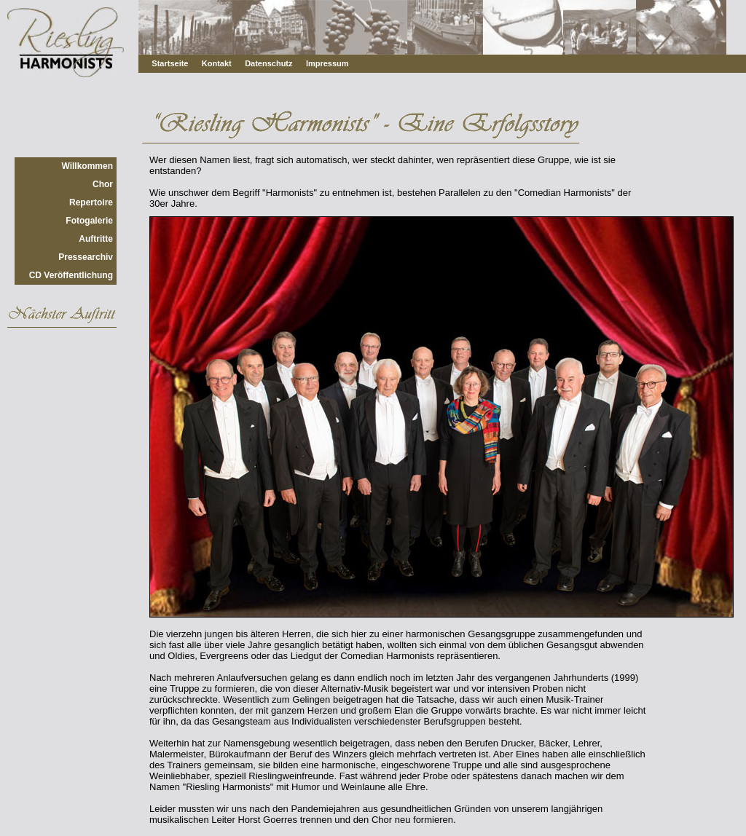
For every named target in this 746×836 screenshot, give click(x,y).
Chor (103, 184)
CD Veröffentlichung (71, 275)
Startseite (170, 63)
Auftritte (96, 239)
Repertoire (91, 202)
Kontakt (217, 63)
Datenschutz (268, 63)
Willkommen (87, 166)
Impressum (327, 63)
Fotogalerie (89, 221)
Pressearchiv (85, 257)
